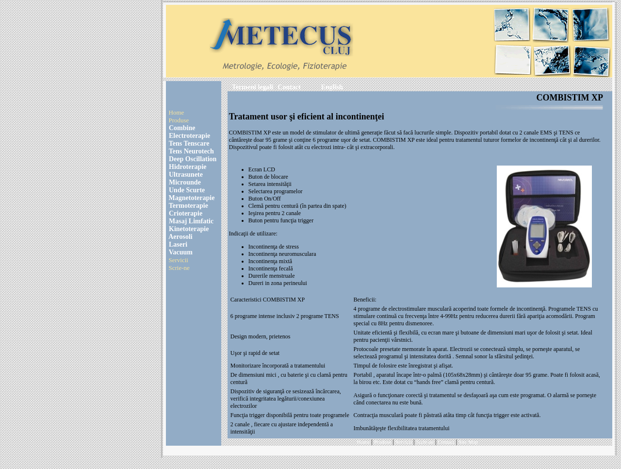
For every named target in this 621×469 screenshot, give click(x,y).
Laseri (177, 244)
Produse (179, 120)
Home (176, 112)
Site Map (468, 442)
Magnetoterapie (192, 197)
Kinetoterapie (188, 229)
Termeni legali (252, 87)
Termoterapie (187, 205)
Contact (289, 87)
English (332, 87)
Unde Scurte (186, 190)
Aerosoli (180, 236)
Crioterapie (185, 213)
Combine (181, 128)
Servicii (178, 260)
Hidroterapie (187, 166)
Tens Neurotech (190, 151)
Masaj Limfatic (190, 221)
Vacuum (180, 252)
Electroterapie (189, 135)
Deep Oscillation (192, 159)
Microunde (184, 182)
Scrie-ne (179, 267)
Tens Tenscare (188, 143)
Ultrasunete (185, 174)
